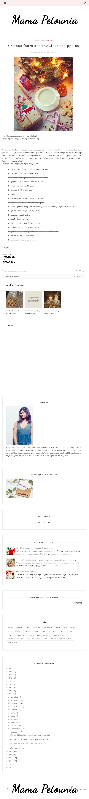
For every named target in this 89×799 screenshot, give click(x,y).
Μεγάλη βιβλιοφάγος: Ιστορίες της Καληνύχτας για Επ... (31, 735)
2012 (11, 767)
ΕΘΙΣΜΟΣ (37, 631)
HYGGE (28, 627)
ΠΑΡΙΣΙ (46, 639)
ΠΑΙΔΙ (38, 639)
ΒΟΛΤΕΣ (72, 627)
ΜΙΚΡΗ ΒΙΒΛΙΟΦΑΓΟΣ (57, 635)
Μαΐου (13, 719)
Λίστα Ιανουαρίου (17, 748)
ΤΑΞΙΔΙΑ (70, 639)
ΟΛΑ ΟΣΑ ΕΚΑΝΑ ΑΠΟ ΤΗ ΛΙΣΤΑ (43, 40)
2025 (11, 671)
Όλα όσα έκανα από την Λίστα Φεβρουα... (14, 312)
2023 (11, 678)
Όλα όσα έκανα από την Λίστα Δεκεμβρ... (51, 312)
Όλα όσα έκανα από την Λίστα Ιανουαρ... (33, 312)
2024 (11, 675)
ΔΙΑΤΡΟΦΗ (28, 631)
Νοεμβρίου (15, 700)
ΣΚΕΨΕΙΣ (53, 639)
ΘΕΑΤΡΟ (31, 635)
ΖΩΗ (70, 631)
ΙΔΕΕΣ (38, 635)
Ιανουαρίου (15, 732)
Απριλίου (14, 722)
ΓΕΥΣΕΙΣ (10, 631)
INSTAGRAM (8, 262)
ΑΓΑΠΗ (58, 627)
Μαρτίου (14, 725)
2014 (11, 761)
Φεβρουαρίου (16, 729)
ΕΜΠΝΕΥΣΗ (46, 631)
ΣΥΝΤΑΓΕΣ (62, 639)
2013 (11, 764)
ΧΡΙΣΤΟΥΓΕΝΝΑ (12, 643)
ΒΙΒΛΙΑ (65, 627)
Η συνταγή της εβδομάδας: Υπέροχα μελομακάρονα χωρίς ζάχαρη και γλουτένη (46, 560)
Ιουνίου (14, 716)
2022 (11, 681)
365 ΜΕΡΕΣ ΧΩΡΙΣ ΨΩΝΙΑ (15, 627)
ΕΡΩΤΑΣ (55, 631)
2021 (11, 684)
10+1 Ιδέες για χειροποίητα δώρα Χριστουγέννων (35, 548)
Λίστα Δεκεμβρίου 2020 (25, 572)
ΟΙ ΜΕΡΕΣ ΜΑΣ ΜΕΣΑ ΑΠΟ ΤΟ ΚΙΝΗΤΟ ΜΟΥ (21, 639)
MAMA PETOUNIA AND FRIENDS (42, 627)
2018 (11, 694)
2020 (11, 687)
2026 (11, 668)
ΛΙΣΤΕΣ (45, 635)
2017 (11, 751)
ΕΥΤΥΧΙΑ (63, 631)
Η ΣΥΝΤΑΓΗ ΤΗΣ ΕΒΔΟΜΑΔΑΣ (16, 635)
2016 (11, 754)
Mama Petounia (38, 52)
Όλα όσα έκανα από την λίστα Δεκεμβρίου (26, 744)
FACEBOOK (8, 257)
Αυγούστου (15, 710)
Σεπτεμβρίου (16, 706)
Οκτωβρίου (15, 703)
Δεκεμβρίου (15, 697)
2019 (11, 690)
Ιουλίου (14, 713)
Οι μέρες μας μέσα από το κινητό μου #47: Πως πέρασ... (31, 739)
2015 (11, 758)
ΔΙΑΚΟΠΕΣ (18, 631)
